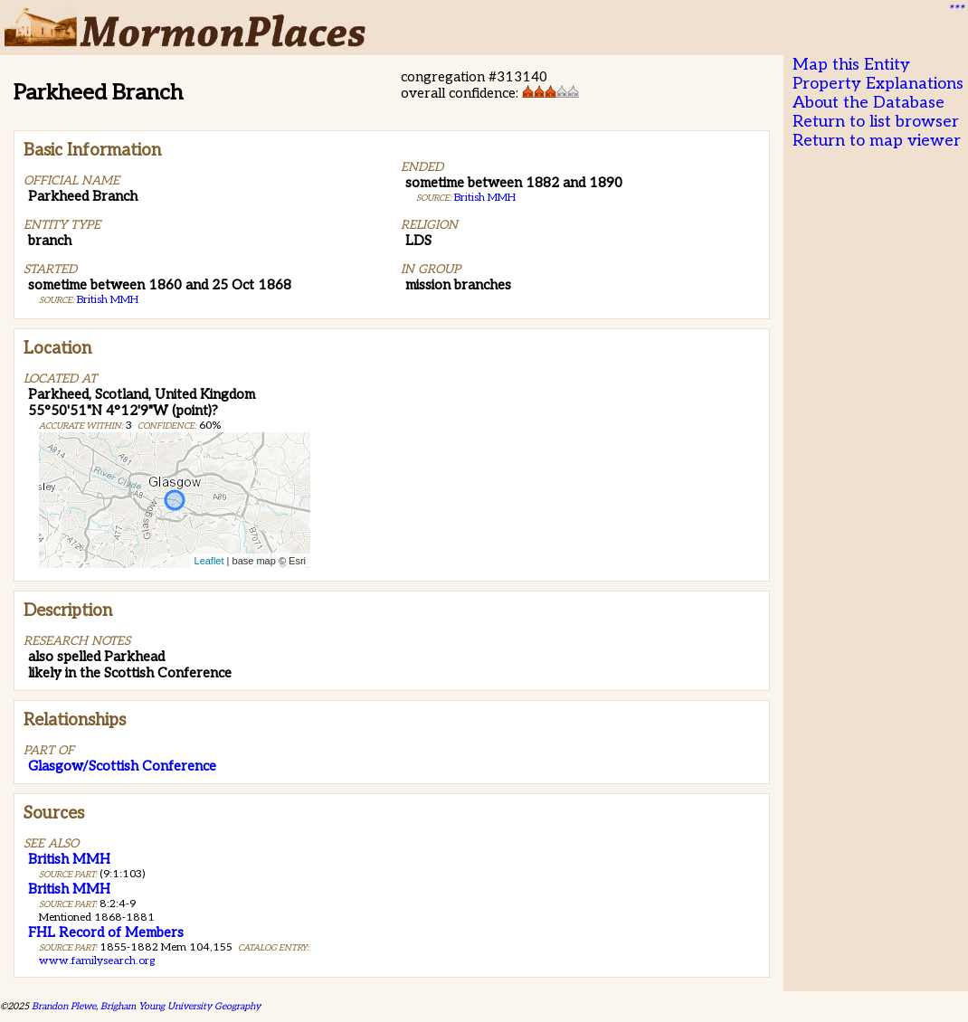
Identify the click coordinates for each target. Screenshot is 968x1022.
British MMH (107, 300)
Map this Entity (851, 64)
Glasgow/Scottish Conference (122, 766)
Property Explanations (877, 83)
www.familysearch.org (97, 961)
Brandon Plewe (64, 1006)
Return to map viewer (876, 140)
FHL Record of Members (106, 932)
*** (955, 10)
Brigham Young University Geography (180, 1006)
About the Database (868, 102)
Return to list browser (875, 121)
